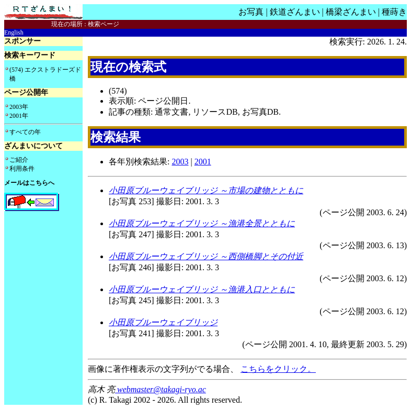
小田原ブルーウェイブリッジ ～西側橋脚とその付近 (206, 256)
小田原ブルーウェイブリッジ (163, 322)
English (14, 32)
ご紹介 (18, 159)
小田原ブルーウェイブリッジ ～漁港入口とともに (202, 289)
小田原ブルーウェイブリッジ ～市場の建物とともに (206, 190)
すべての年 (25, 132)
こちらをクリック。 (278, 368)
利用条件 (22, 168)
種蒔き (394, 11)
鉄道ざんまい (295, 11)
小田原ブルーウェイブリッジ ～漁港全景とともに (202, 223)
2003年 (18, 106)
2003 (180, 161)
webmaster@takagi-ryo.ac (160, 389)
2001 (203, 161)
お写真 (251, 11)
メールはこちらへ (29, 182)
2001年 (18, 115)
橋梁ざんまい (351, 11)
